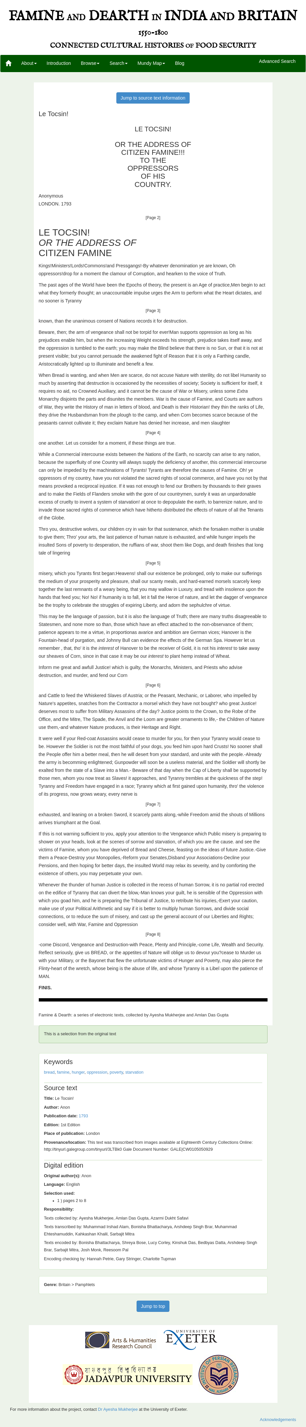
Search (118, 63)
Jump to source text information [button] (153, 98)
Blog (179, 63)
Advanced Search (277, 61)
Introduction (59, 63)
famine (63, 1072)
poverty (116, 1072)
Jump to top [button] (153, 1306)
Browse (90, 63)
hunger (78, 1072)
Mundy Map (151, 63)
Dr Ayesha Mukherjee (118, 1409)
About (29, 63)
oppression (97, 1072)
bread (49, 1072)
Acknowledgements (278, 1419)
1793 (83, 1116)
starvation (134, 1072)
